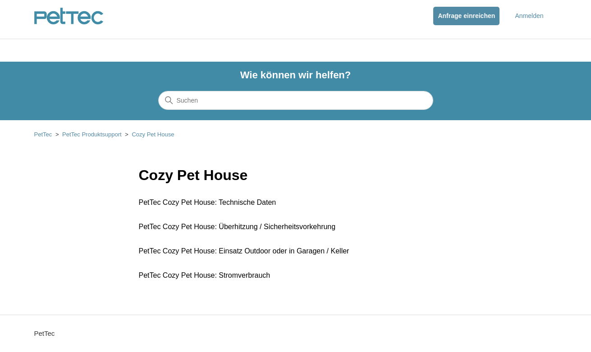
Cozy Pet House (153, 134)
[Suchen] (296, 100)
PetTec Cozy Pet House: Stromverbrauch (204, 275)
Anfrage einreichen (466, 15)
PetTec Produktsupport (92, 134)
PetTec (43, 134)
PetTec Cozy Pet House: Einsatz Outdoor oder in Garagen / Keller (244, 251)
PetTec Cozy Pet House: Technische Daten (207, 202)
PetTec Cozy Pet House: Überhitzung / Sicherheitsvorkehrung (237, 226)
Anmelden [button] (529, 15)
